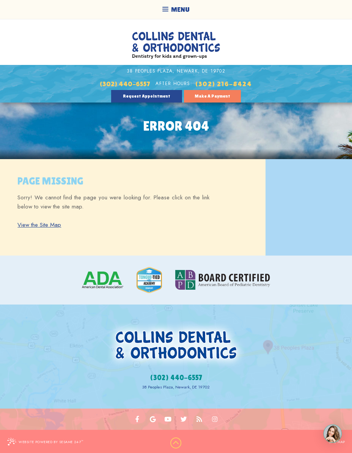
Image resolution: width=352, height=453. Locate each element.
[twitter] (184, 419)
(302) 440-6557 (124, 84)
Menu (176, 9)
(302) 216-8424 (223, 84)
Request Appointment (146, 96)
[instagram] (214, 419)
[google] (153, 419)
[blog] (199, 419)
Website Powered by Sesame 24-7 (45, 441)
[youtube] (168, 419)
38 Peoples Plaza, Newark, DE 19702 (176, 71)
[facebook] (137, 419)
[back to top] (176, 443)
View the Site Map (39, 225)
